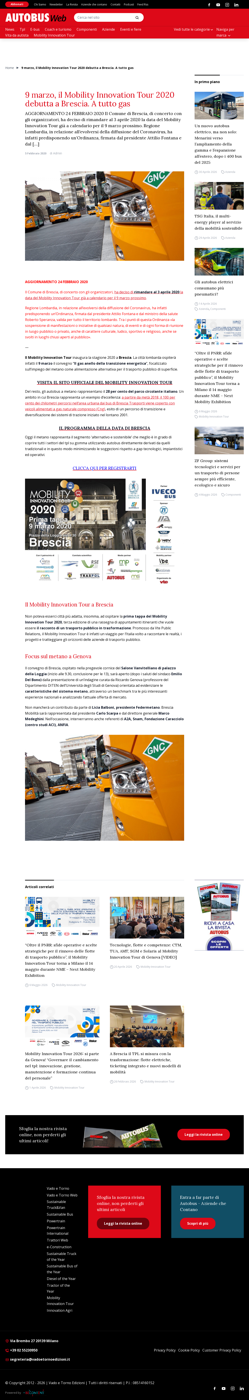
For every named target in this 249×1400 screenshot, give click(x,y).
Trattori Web (57, 1240)
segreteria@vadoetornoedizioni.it (37, 1359)
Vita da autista (17, 35)
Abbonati (17, 4)
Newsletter (56, 4)
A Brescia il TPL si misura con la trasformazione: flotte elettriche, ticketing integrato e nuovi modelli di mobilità (145, 1062)
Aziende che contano (94, 4)
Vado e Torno (58, 1188)
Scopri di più (197, 1223)
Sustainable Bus (60, 1214)
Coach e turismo (58, 29)
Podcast (129, 4)
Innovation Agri (59, 1310)
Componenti (87, 29)
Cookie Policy (189, 1350)
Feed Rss (142, 4)
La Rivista (72, 4)
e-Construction (59, 1247)
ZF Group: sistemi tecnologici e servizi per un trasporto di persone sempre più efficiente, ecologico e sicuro (217, 473)
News (9, 29)
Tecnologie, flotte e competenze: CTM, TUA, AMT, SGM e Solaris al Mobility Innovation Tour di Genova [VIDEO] (146, 951)
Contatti (115, 4)
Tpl (22, 29)
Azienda (230, 172)
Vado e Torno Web (62, 1195)
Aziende (108, 29)
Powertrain (56, 1221)
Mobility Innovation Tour (54, 35)
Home (9, 68)
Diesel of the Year (61, 1278)
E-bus (35, 29)
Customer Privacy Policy (221, 1350)
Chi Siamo (40, 4)
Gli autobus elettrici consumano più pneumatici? (214, 288)
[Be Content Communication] (34, 1392)
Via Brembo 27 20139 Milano (31, 1340)
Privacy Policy (165, 1350)
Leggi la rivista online (204, 1134)
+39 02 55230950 (21, 1350)
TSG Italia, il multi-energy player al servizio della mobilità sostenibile (218, 222)
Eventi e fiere (130, 29)
